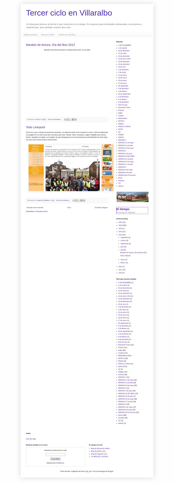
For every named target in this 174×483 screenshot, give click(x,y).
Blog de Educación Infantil (100, 448)
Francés (121, 110)
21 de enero (122, 75)
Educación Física (124, 107)
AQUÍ (34, 140)
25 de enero (122, 78)
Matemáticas (122, 118)
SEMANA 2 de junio (125, 153)
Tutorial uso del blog (66, 35)
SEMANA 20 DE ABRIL (126, 156)
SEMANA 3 (122, 167)
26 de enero (122, 80)
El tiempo (123, 209)
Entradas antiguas (101, 208)
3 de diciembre (123, 88)
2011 (121, 270)
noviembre (124, 237)
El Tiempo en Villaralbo (125, 212)
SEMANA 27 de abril (125, 164)
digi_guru (88, 471)
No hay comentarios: (54, 119)
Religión (121, 135)
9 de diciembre (123, 102)
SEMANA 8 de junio (125, 172)
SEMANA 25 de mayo (126, 162)
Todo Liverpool (35, 127)
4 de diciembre (123, 97)
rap (119, 132)
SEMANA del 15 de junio (127, 175)
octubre (123, 240)
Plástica (121, 124)
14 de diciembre (124, 56)
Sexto (120, 178)
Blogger (110, 471)
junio (122, 247)
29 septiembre (123, 86)
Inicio (69, 208)
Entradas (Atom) (42, 211)
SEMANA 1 (122, 140)
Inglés (120, 113)
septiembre (125, 244)
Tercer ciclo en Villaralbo (69, 12)
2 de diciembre (123, 70)
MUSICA (121, 121)
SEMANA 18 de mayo (126, 148)
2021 (121, 222)
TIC (119, 183)
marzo (123, 260)
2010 (121, 273)
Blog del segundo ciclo (99, 454)
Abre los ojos (122, 105)
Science (121, 137)
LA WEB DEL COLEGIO (99, 457)
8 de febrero (122, 99)
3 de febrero (122, 91)
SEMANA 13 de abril (125, 145)
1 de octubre (122, 48)
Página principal (30, 35)
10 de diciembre (124, 51)
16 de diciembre (124, 64)
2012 (121, 267)
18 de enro (122, 67)
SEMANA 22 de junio (125, 159)
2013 (121, 235)
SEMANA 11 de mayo (126, 143)
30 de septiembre (124, 94)
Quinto (120, 129)
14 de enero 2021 (124, 59)
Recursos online (47, 35)
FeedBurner (60, 463)
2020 (121, 225)
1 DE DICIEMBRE (124, 45)
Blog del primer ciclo (98, 451)
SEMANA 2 (122, 151)
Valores (121, 186)
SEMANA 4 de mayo (125, 170)
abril (122, 250)
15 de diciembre (124, 62)
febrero (123, 263)
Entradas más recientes (35, 208)
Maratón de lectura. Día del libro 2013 (50, 44)
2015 (121, 228)
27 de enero (122, 83)
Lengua (121, 116)
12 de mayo (122, 53)
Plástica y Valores (124, 126)
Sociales (121, 181)
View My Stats (31, 439)
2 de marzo (122, 72)
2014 (121, 232)
